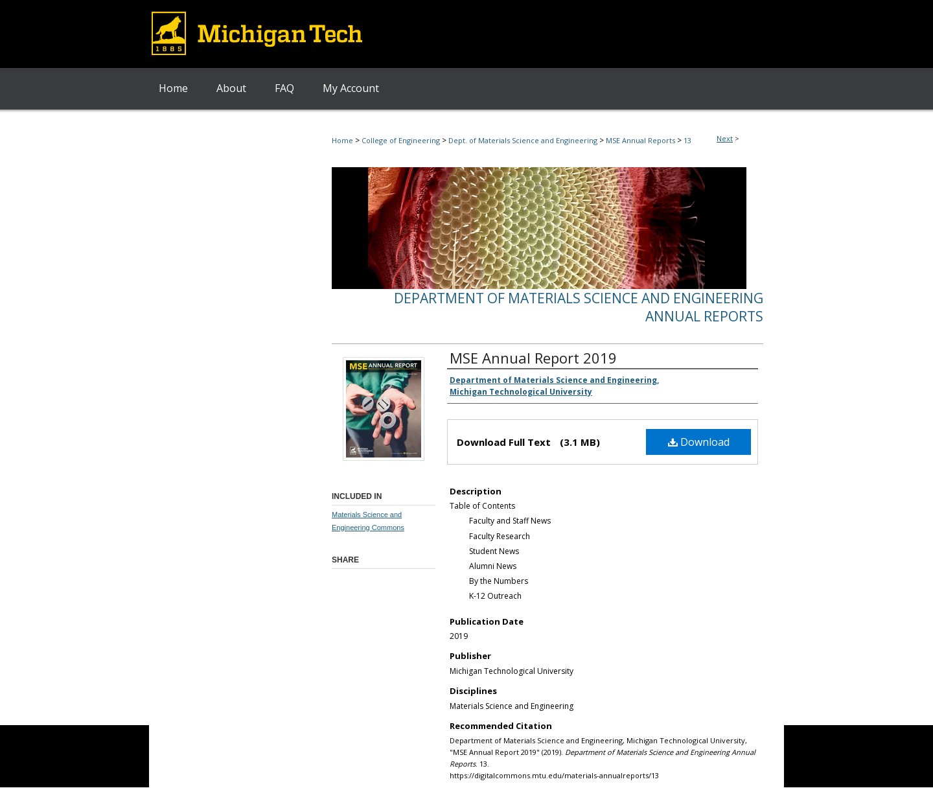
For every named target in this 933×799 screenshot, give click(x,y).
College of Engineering (401, 140)
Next (725, 138)
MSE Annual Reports (640, 140)
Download (699, 442)
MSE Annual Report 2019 (533, 357)
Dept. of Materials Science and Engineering (522, 140)
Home (342, 140)
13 (687, 140)
